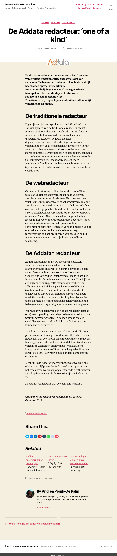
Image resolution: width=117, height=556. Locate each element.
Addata (31, 479)
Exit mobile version (58, 553)
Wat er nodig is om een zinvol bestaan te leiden (80, 460)
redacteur (38, 479)
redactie (56, 23)
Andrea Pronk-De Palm (50, 49)
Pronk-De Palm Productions (21, 4)
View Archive (43, 505)
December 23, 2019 (73, 49)
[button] (27, 437)
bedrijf (45, 23)
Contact (92, 4)
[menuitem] (36, 464)
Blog (85, 4)
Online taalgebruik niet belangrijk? (35, 460)
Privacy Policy (85, 8)
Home (100, 4)
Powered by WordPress (66, 544)
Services (97, 8)
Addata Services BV (37, 414)
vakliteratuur (48, 479)
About (79, 4)
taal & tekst (69, 23)
